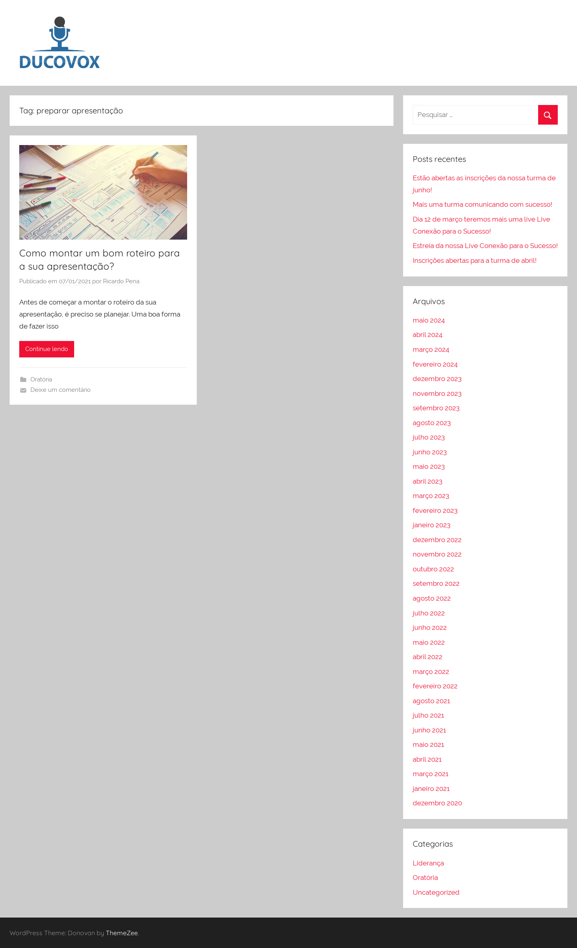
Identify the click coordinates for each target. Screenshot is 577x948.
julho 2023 (429, 437)
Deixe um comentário (60, 389)
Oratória (41, 379)
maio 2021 (428, 744)
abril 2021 (427, 759)
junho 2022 (430, 627)
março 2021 (430, 774)
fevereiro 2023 (435, 510)
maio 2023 (429, 466)
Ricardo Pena (121, 281)
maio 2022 (429, 642)
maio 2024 (429, 320)
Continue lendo (46, 349)
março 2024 (431, 349)
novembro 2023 (437, 393)
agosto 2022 (432, 598)
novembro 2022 (437, 554)
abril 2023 (427, 481)
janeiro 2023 (431, 525)
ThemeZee (122, 933)
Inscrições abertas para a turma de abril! (475, 260)
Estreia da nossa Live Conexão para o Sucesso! (485, 246)
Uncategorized (436, 892)
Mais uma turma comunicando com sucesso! (482, 204)
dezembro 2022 (437, 540)
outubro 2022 (433, 569)
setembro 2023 (436, 408)
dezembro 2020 (437, 803)
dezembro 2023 (437, 379)
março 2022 (431, 672)
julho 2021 (428, 715)
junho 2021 (429, 730)
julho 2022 (429, 613)
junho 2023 (430, 452)
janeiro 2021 (431, 789)
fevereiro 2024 (435, 364)
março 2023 (431, 496)
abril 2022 (427, 657)
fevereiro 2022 (435, 686)
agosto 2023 (432, 423)
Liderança (428, 863)
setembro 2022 (436, 583)
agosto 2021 (431, 701)
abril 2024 (427, 335)
